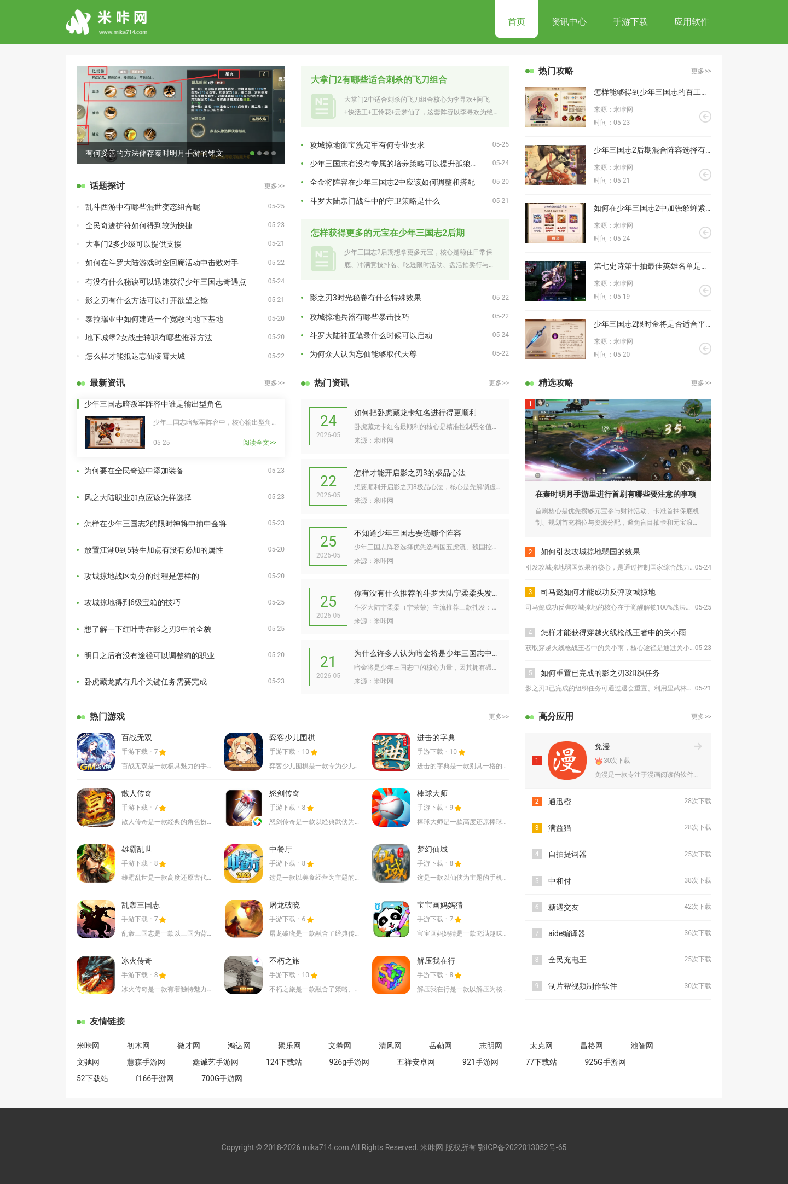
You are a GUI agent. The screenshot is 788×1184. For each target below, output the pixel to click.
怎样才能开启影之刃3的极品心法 (410, 472)
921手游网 (480, 1062)
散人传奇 (136, 793)
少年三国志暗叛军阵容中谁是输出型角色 (153, 403)
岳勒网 (440, 1045)
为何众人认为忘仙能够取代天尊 (363, 354)
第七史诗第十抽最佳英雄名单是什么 (652, 266)
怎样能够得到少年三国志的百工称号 (652, 92)
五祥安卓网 (416, 1062)
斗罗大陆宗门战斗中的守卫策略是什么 (375, 200)
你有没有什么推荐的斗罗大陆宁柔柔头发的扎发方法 (427, 593)
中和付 (559, 881)
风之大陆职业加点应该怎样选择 (138, 497)
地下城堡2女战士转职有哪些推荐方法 (148, 337)
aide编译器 (567, 933)
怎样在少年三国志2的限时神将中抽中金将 (155, 523)
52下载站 (92, 1078)
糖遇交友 (563, 907)
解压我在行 (436, 960)
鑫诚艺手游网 (216, 1062)
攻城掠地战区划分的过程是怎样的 (141, 576)
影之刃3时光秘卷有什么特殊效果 (365, 297)
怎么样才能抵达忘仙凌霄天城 (135, 356)
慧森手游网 (146, 1062)
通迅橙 (559, 801)
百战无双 (136, 737)
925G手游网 (604, 1062)
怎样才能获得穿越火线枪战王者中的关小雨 (613, 632)
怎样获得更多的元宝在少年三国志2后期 (388, 233)
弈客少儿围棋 (292, 737)
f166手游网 (155, 1078)
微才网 (188, 1045)
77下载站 (542, 1062)
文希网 (339, 1045)
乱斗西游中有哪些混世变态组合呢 (142, 206)
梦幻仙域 (432, 849)
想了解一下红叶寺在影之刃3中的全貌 (147, 629)
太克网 (541, 1045)
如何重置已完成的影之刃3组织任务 (600, 673)
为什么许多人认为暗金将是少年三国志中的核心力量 (427, 653)
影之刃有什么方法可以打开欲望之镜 (146, 300)
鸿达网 (239, 1045)
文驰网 (88, 1062)
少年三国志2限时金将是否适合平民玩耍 (652, 324)
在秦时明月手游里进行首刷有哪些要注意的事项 (615, 494)
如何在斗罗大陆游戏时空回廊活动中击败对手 (162, 262)
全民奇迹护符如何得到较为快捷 (139, 225)
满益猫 (559, 827)
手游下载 (630, 21)
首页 (516, 21)
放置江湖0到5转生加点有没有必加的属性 (153, 549)
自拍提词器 (567, 854)
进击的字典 (436, 737)
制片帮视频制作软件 (582, 986)
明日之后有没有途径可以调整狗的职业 (149, 655)
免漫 (602, 746)
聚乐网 (289, 1045)
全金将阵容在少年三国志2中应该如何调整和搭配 (392, 182)
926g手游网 (349, 1062)
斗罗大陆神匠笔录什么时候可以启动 (371, 335)
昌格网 (591, 1045)
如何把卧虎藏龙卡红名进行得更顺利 (415, 412)
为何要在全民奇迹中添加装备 (134, 470)
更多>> (274, 186)
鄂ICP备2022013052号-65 (522, 1147)
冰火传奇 (136, 960)
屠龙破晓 (284, 905)
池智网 (641, 1045)
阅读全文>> (259, 442)
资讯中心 (569, 21)
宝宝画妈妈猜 (440, 905)
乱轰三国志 (140, 905)
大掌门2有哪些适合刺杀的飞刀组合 (379, 79)
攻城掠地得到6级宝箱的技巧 (132, 602)
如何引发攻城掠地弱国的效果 (590, 551)
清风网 (390, 1045)
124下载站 (284, 1062)
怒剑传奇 (284, 793)
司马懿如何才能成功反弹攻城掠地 (598, 592)
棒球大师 (432, 793)
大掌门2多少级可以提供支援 (133, 244)
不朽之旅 (284, 960)
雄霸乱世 (136, 849)
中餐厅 (280, 849)
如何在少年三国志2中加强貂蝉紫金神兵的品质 (652, 208)
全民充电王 (567, 959)
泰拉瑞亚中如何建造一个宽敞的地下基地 (154, 319)
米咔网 (88, 1045)
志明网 (490, 1045)
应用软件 (691, 21)
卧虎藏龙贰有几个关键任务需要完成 (145, 681)
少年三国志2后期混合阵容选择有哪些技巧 (652, 150)
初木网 (138, 1045)
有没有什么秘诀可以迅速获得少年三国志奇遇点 (165, 281)
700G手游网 (221, 1078)
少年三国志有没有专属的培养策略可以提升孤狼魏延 (398, 163)
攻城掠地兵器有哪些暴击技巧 (359, 316)
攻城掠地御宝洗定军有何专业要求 (367, 145)
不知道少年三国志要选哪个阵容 (407, 533)
